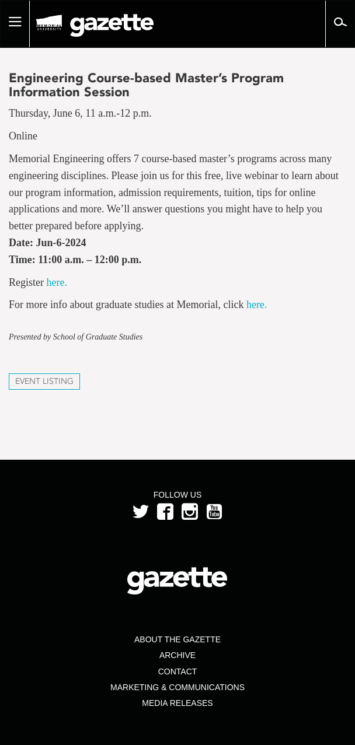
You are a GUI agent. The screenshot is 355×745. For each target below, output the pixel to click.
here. (58, 282)
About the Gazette (177, 639)
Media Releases (177, 703)
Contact (177, 671)
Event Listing (44, 381)
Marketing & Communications (177, 687)
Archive (177, 655)
